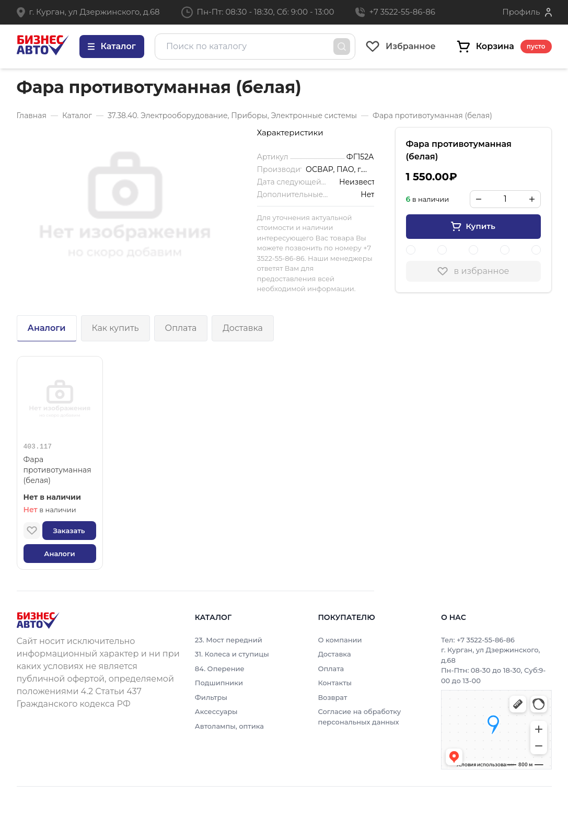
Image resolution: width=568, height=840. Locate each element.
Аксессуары (216, 711)
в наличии (50, 509)
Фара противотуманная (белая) (57, 470)
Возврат (332, 697)
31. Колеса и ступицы (232, 654)
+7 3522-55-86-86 (402, 12)
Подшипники (219, 682)
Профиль (521, 12)
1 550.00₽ (431, 176)
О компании (340, 640)
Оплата (181, 328)
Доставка (243, 328)
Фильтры (211, 697)
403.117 (38, 447)
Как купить (115, 328)
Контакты (335, 682)
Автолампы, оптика (229, 726)
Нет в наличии (53, 497)
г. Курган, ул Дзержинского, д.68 (94, 12)
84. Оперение (220, 668)
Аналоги (47, 328)
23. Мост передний (228, 640)
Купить (473, 226)
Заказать (69, 530)
